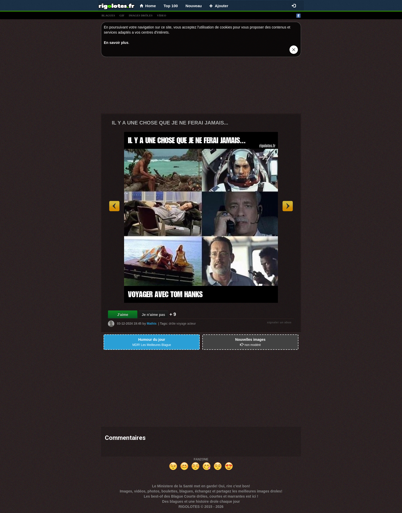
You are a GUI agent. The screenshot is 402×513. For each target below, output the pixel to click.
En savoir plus (116, 43)
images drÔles (141, 15)
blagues (108, 15)
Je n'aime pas (153, 315)
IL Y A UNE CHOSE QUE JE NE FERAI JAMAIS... (170, 122)
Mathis (151, 323)
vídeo (161, 15)
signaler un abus (279, 322)
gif (122, 15)
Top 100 (171, 6)
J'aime (122, 315)
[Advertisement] (201, 86)
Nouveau (194, 6)
